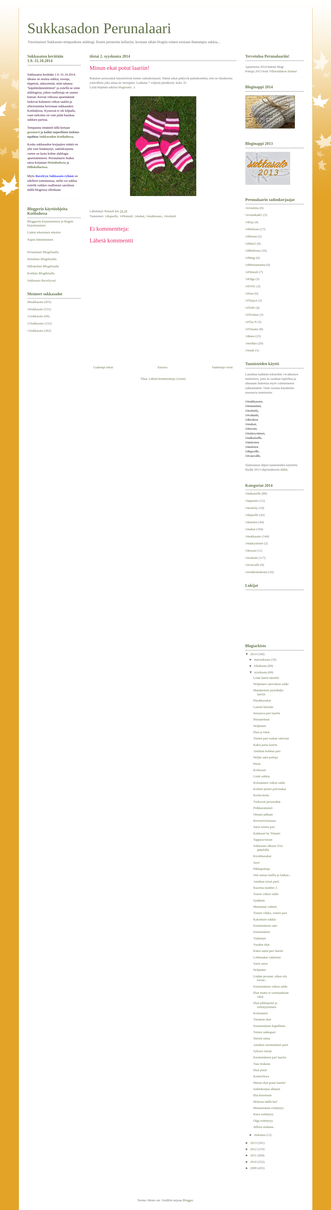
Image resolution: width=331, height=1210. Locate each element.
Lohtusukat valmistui (267, 957)
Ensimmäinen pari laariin (269, 1057)
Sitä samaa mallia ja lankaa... (272, 875)
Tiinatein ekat (262, 1019)
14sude (250, 350)
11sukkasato (35, 316)
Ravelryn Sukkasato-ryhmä (54, 176)
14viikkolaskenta (256, 572)
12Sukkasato (35, 323)
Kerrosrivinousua (264, 820)
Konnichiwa (261, 1076)
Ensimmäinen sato (265, 925)
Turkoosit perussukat (266, 802)
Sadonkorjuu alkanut (266, 1089)
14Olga (250, 279)
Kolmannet (260, 1013)
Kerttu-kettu (261, 795)
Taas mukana (261, 1064)
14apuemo (252, 501)
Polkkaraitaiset (262, 808)
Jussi (256, 862)
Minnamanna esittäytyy (268, 1108)
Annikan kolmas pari (266, 751)
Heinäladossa (57, 162)
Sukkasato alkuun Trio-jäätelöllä (268, 848)
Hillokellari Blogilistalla (43, 266)
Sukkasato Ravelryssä (41, 280)
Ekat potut (260, 1070)
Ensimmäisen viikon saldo (270, 986)
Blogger (188, 1200)
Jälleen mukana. (263, 1127)
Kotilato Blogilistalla (41, 273)
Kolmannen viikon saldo (269, 783)
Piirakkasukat (262, 700)
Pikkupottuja (261, 869)
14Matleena (253, 250)
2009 (254, 1168)
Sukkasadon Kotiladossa (56, 136)
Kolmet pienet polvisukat (269, 789)
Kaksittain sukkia (264, 919)
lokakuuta (261, 666)
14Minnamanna (255, 265)
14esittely (251, 508)
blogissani (125, 87)
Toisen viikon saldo (266, 894)
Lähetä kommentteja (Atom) (167, 379)
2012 (254, 1149)
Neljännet (259, 726)
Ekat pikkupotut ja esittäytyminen (265, 1005)
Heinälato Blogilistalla (42, 259)
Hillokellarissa (37, 167)
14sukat (139, 216)
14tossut (250, 550)
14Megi (250, 258)
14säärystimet (254, 543)
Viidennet (259, 938)
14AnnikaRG (254, 215)
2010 (254, 1162)
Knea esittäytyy (263, 1114)
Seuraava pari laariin (266, 713)
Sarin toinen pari (264, 827)
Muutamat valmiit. (265, 906)
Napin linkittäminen (40, 239)
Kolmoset (259, 770)
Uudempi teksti (103, 367)
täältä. (284, 469)
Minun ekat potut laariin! (269, 1083)
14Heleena (252, 229)
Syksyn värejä (262, 1051)
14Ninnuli (126, 216)
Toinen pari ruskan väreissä (271, 738)
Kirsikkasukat (262, 856)
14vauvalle (252, 565)
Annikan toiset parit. (266, 881)
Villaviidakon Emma (282, 71)
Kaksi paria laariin (265, 745)
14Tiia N (251, 322)
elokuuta (260, 1135)
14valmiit (170, 216)
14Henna (251, 236)
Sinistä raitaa (261, 1038)
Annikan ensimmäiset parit (270, 1045)
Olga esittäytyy (263, 1120)
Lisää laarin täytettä (266, 678)
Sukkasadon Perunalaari (99, 28)
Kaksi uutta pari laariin (268, 951)
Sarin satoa (260, 963)
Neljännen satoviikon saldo (271, 684)
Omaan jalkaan (263, 814)
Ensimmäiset (261, 932)
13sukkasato (35, 330)
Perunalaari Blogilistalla (43, 252)
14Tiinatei (252, 329)
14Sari (249, 293)
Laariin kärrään (263, 707)
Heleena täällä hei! (265, 1102)
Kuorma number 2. (265, 888)
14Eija (249, 222)
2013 (254, 1143)
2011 (254, 1155)
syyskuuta (261, 672)
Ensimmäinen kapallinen (269, 1026)
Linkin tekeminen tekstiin (44, 232)
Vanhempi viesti (222, 367)
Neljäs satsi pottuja (265, 757)
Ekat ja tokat (261, 732)
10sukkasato (35, 309)
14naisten (251, 522)
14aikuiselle (253, 493)
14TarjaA (251, 300)
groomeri (33, 132)
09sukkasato (35, 302)
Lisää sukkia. (261, 776)
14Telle (250, 307)
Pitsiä (257, 764)
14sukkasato (154, 216)
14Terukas (252, 314)
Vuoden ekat (261, 944)
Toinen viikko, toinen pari (270, 913)
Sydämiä (259, 900)
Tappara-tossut (262, 839)
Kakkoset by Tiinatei (266, 833)
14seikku (251, 343)
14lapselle (111, 216)
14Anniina (252, 208)
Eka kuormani (262, 1095)
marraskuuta (262, 659)
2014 (254, 654)
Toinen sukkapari (264, 1032)
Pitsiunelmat (261, 719)
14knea (250, 336)
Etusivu (162, 367)
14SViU (250, 286)
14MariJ (250, 243)
